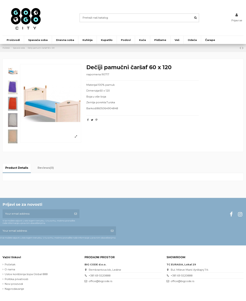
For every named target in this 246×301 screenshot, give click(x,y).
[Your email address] (37, 213)
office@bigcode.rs (100, 281)
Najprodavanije (14, 288)
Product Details (16, 167)
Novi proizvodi (14, 283)
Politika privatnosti (16, 279)
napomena (93, 74)
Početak (10, 264)
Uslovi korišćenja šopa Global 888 (26, 274)
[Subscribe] (75, 213)
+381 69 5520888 (100, 275)
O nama (10, 269)
